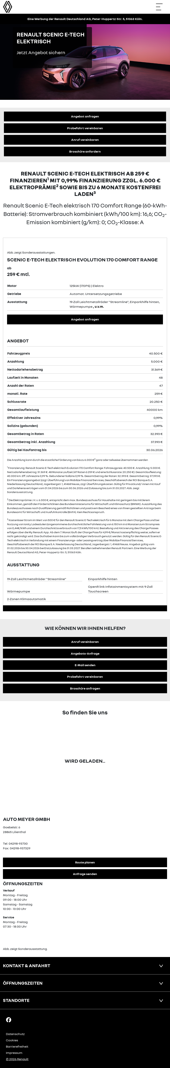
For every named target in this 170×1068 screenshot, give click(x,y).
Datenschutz (15, 1034)
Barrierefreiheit (17, 1046)
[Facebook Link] (9, 1020)
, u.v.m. (98, 306)
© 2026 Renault (17, 1059)
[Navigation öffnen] (161, 7)
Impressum (14, 1053)
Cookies (12, 1040)
